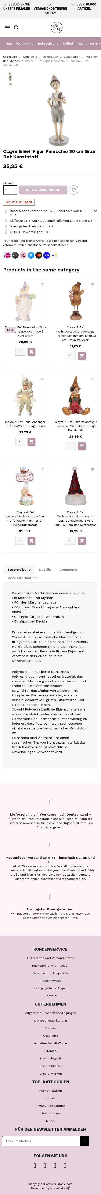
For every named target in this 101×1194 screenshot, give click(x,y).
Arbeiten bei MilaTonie (50, 1043)
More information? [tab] (22, 578)
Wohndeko (24, 43)
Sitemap (50, 1050)
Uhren (50, 1098)
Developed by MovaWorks (48, 1188)
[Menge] (10, 190)
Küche (82, 43)
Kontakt (51, 996)
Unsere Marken (50, 1073)
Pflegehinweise (50, 980)
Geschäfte (50, 1035)
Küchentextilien (50, 1090)
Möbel (68, 43)
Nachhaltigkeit (50, 1058)
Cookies (51, 1028)
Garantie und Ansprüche (50, 973)
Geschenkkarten (50, 1066)
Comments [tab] (68, 570)
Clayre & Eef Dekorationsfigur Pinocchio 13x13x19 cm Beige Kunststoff (76, 426)
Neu (8, 43)
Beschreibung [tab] (19, 570)
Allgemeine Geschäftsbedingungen (50, 1013)
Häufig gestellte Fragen (50, 988)
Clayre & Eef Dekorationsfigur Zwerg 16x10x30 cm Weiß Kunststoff (25, 331)
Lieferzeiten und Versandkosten (50, 958)
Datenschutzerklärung (50, 1020)
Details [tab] (45, 570)
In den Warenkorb (43, 190)
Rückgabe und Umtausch (50, 965)
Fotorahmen (51, 1113)
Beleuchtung (48, 43)
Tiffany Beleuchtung (50, 1105)
